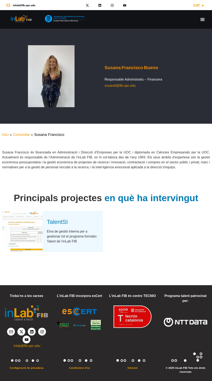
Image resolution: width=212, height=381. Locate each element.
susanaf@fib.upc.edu (120, 85)
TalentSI (57, 222)
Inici (5, 135)
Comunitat (21, 135)
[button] (202, 19)
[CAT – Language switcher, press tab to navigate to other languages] (198, 5)
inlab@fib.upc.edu (27, 346)
